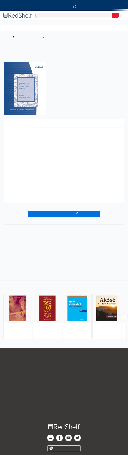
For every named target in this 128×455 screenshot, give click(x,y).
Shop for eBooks (64, 369)
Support (64, 376)
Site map (64, 413)
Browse (20, 36)
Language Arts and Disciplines (64, 36)
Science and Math (65, 28)
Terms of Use (64, 391)
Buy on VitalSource (64, 214)
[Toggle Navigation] (122, 15)
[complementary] (64, 310)
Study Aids (45, 28)
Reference (35, 36)
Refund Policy (64, 398)
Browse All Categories (17, 28)
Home (7, 36)
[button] (63, 135)
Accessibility (64, 406)
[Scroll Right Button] (125, 316)
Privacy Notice (64, 384)
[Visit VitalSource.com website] (64, 5)
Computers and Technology (95, 28)
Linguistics (93, 36)
